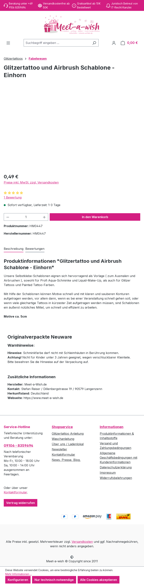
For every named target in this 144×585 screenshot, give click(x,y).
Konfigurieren (18, 580)
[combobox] (57, 43)
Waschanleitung (63, 439)
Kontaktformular (15, 492)
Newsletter (59, 449)
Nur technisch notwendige (54, 580)
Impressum (108, 472)
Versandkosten (82, 542)
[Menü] (8, 43)
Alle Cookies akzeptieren (98, 580)
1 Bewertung (13, 197)
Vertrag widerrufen (20, 503)
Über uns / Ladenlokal (68, 444)
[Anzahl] (26, 217)
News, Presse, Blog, (66, 460)
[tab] (13, 248)
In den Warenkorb (95, 217)
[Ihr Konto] (113, 43)
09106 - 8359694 (18, 445)
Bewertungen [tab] (34, 249)
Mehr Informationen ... (18, 574)
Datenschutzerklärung (116, 467)
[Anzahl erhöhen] (44, 217)
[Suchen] (94, 43)
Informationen (111, 427)
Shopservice (62, 427)
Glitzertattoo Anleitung (68, 433)
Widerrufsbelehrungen (116, 478)
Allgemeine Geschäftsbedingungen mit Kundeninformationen (118, 457)
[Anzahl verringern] (8, 217)
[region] (72, 129)
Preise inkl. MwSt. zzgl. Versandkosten (31, 182)
